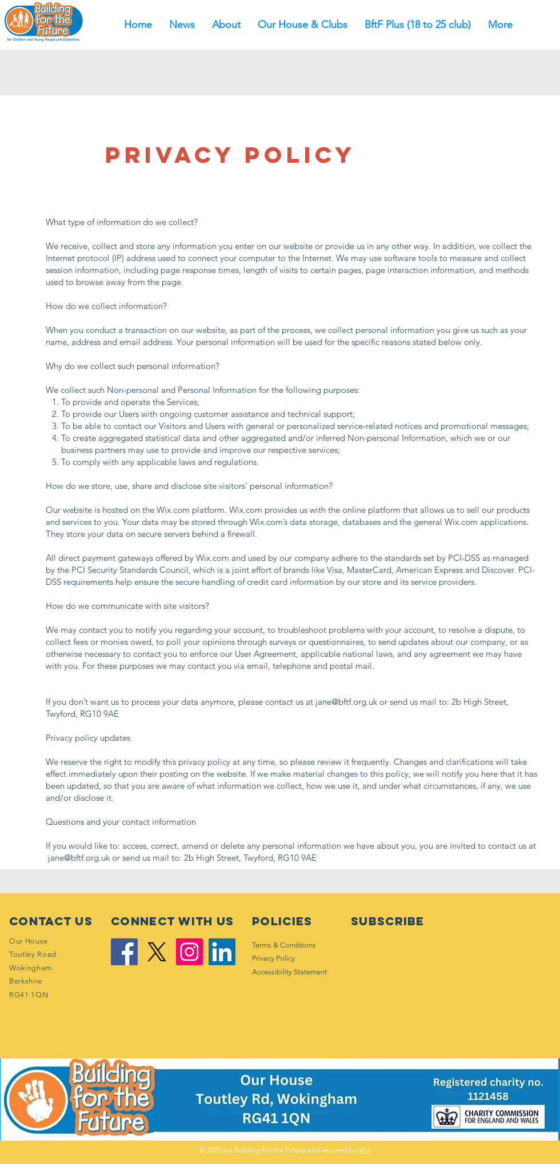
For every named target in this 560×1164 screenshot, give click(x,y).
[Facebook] (124, 951)
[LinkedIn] (222, 951)
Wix (365, 1150)
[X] (156, 951)
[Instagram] (189, 951)
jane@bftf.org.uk (346, 701)
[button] (226, 24)
